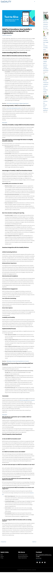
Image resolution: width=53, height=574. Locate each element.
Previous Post (3, 543)
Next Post (34, 543)
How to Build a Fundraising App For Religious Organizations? (18, 103)
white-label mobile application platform (15, 108)
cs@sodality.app (39, 561)
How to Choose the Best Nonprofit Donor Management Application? (45, 110)
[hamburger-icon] (34, 1)
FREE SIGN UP (5, 122)
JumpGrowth (33, 571)
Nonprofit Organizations (7, 35)
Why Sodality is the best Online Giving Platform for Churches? (18, 361)
